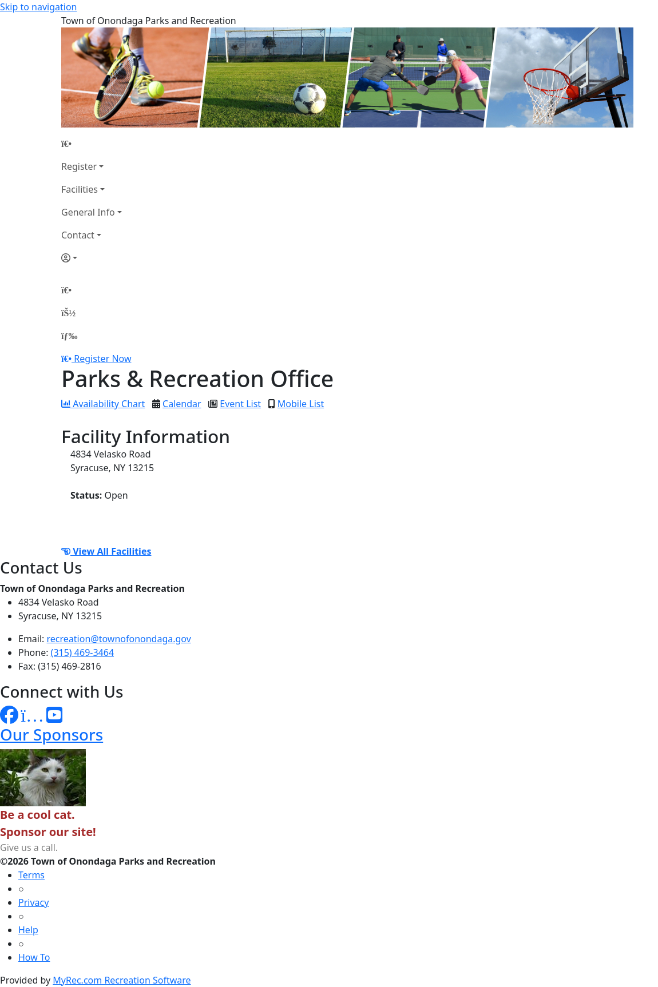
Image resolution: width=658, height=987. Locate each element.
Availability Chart (103, 403)
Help (28, 930)
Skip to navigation (38, 7)
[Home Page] (91, 143)
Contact (77, 235)
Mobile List (301, 403)
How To (34, 957)
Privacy (33, 902)
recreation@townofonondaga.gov (119, 638)
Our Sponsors (51, 734)
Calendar (181, 403)
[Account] (91, 257)
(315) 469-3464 (82, 652)
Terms (31, 875)
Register (79, 166)
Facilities (79, 189)
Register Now (102, 358)
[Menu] (69, 335)
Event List (240, 403)
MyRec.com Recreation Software (122, 980)
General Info (88, 212)
